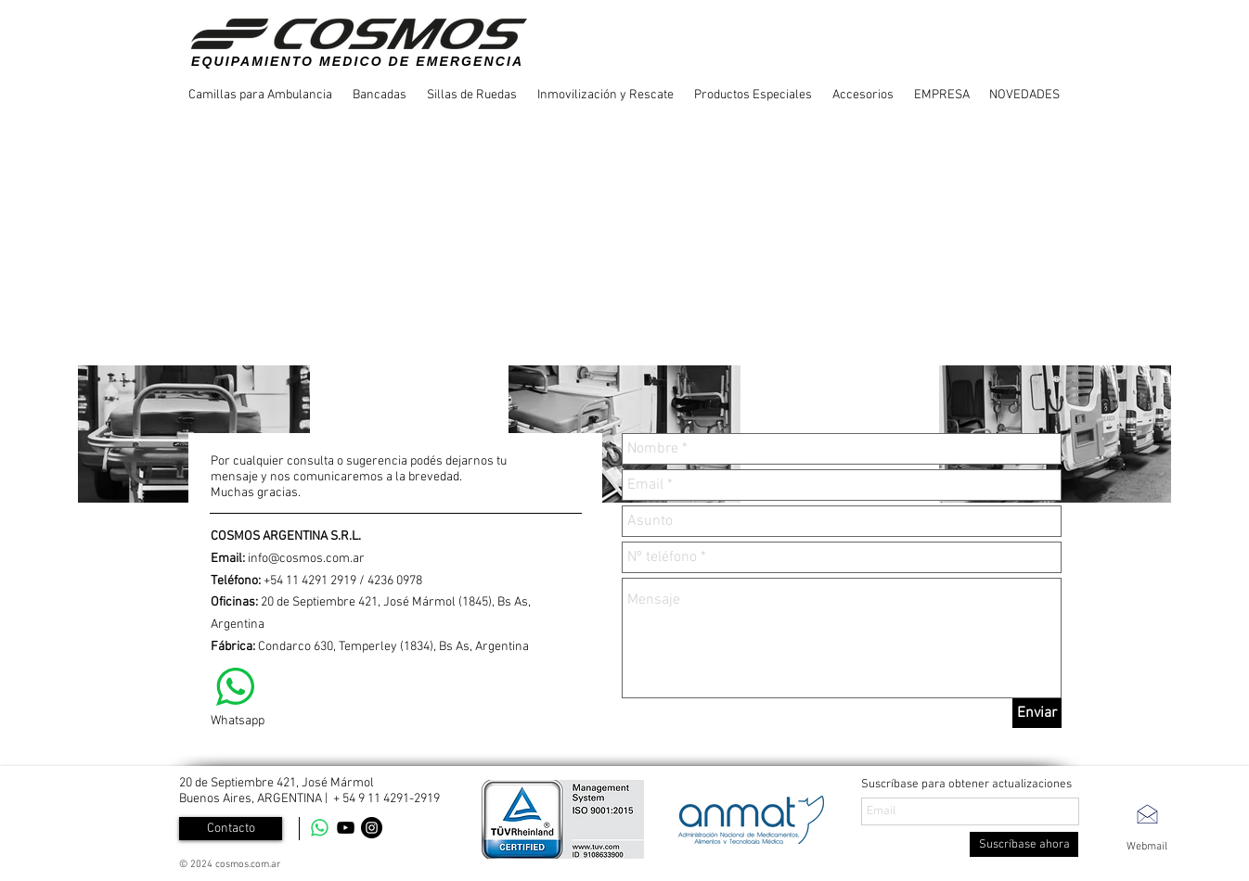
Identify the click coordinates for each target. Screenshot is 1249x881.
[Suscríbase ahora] (1024, 844)
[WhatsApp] (319, 827)
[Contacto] (230, 828)
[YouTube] (345, 827)
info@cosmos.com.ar (306, 559)
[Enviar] (1037, 713)
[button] (261, 95)
